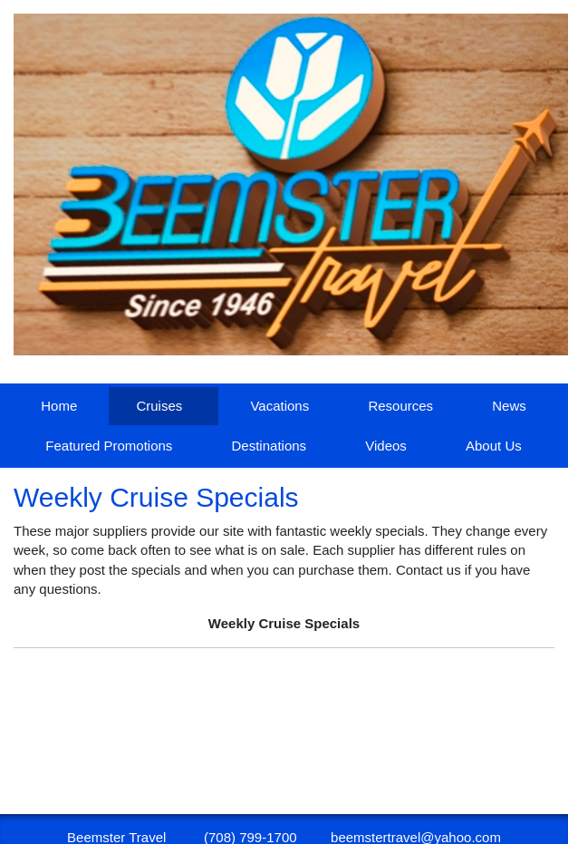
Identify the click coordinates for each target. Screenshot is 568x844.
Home (59, 405)
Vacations (279, 405)
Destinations (269, 445)
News (509, 405)
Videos (386, 445)
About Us (494, 445)
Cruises (159, 405)
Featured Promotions (108, 445)
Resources (400, 405)
